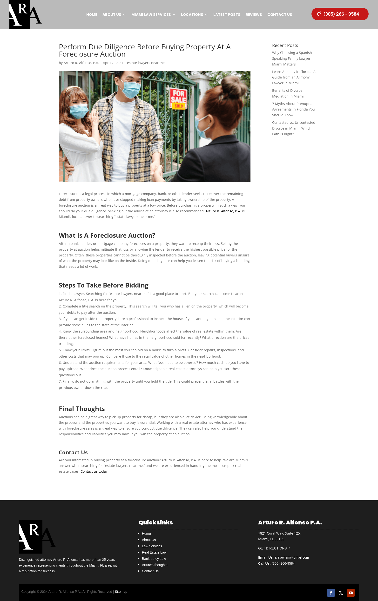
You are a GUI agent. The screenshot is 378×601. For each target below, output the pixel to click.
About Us (111, 14)
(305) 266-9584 (276, 563)
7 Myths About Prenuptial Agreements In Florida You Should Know (293, 109)
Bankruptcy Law (154, 559)
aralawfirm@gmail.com (292, 557)
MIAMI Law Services (151, 14)
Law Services (152, 546)
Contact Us (279, 14)
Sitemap (121, 592)
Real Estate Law (154, 552)
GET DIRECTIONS (272, 548)
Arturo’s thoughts (155, 565)
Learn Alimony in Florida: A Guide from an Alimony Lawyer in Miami (294, 77)
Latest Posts (226, 14)
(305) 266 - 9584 (341, 14)
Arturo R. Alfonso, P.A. (81, 62)
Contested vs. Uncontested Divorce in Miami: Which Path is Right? (293, 128)
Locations (192, 14)
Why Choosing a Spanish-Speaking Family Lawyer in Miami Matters (293, 58)
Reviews (254, 14)
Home (91, 14)
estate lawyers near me (146, 62)
